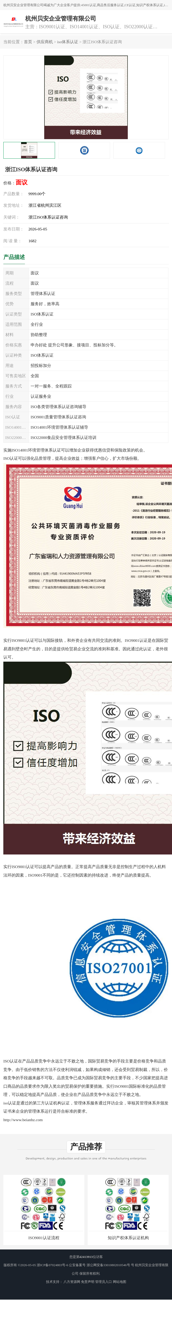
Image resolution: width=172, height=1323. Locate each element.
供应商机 (45, 42)
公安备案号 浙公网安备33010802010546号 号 (101, 1265)
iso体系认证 (67, 42)
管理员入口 (103, 1282)
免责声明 (87, 1282)
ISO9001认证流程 (43, 1238)
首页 (28, 42)
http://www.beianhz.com (23, 1120)
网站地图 (119, 1282)
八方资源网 (72, 1282)
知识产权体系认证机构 (128, 1238)
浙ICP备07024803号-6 (52, 1265)
